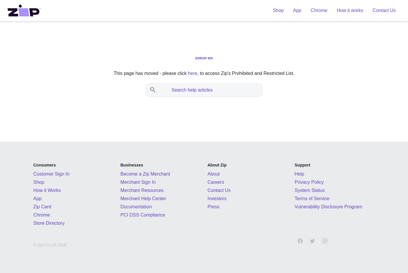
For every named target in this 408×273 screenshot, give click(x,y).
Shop (38, 182)
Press (213, 206)
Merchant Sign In (138, 182)
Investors (217, 198)
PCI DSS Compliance (142, 214)
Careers (216, 182)
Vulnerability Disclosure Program (328, 206)
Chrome (41, 214)
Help (299, 173)
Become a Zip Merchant (145, 173)
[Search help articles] (210, 90)
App (37, 198)
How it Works (47, 190)
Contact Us (219, 190)
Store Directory (49, 223)
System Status (310, 190)
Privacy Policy (309, 182)
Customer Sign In (51, 173)
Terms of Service (312, 198)
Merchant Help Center (143, 198)
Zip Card (42, 206)
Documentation (136, 206)
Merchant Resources (142, 190)
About (214, 173)
